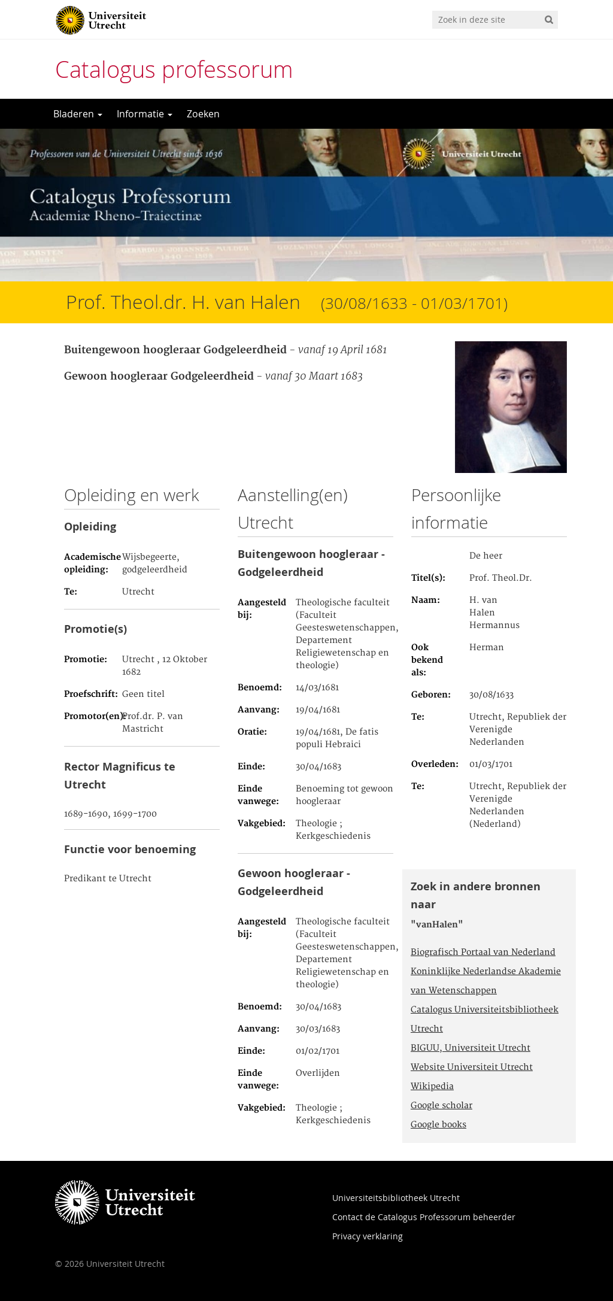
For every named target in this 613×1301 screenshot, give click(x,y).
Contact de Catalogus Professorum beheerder (423, 1217)
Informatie (144, 113)
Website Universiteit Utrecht (472, 1067)
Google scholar (441, 1105)
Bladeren (77, 113)
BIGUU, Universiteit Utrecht (470, 1048)
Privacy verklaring (367, 1236)
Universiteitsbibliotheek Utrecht (396, 1197)
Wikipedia (432, 1086)
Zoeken (203, 113)
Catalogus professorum (174, 69)
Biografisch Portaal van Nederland (483, 952)
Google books (438, 1125)
